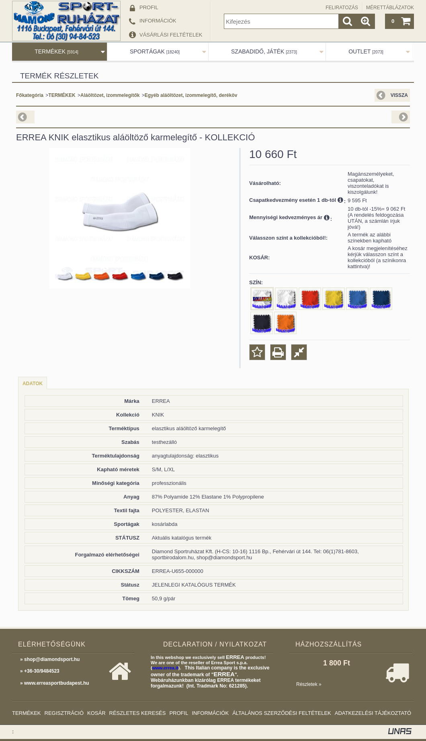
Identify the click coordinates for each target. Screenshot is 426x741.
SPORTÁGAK (155, 51)
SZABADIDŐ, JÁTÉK (264, 51)
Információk (210, 713)
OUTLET (365, 51)
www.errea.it (165, 667)
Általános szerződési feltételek (281, 713)
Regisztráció (64, 713)
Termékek (26, 713)
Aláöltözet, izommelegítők (109, 95)
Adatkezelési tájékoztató (373, 713)
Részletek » (309, 684)
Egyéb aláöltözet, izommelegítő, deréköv (191, 95)
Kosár (96, 713)
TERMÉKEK (56, 51)
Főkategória (29, 95)
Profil (178, 713)
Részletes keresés (137, 713)
